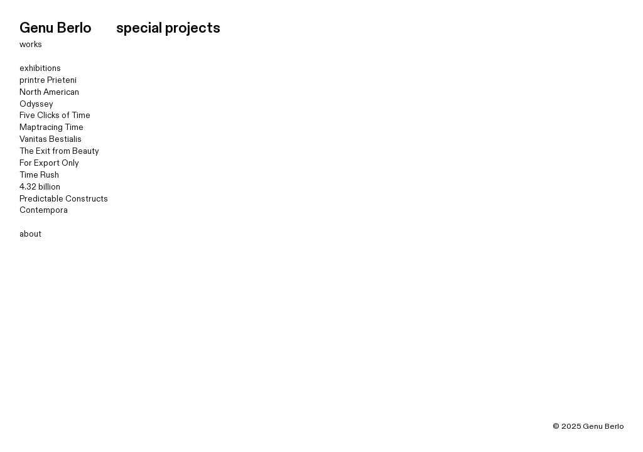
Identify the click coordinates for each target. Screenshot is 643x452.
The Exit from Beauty (59, 151)
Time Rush (39, 175)
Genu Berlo (55, 28)
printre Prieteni (48, 80)
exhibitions (40, 68)
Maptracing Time (51, 127)
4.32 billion (39, 187)
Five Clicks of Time (54, 115)
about (30, 234)
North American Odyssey (49, 98)
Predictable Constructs (63, 199)
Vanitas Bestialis (50, 139)
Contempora (43, 210)
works (30, 44)
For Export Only (48, 163)
